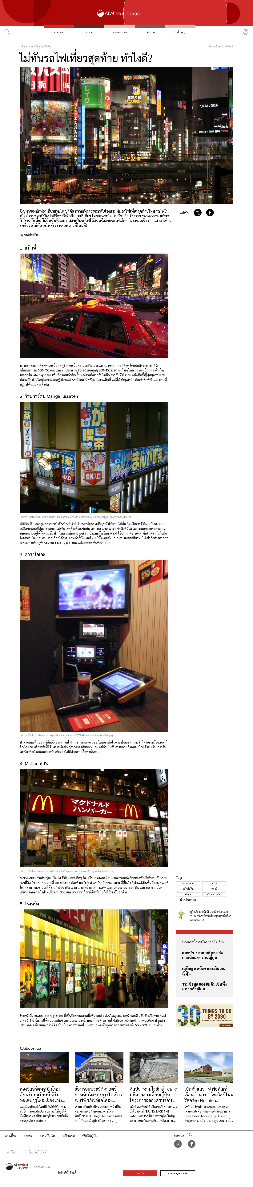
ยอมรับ (140, 1173)
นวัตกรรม (150, 32)
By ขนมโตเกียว (29, 235)
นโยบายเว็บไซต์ (36, 1152)
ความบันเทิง (120, 32)
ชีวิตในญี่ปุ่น (180, 32)
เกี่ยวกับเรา (11, 1152)
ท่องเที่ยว (59, 32)
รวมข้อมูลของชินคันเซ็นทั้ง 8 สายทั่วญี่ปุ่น (204, 986)
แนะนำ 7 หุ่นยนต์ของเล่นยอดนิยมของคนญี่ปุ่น (202, 955)
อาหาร (89, 32)
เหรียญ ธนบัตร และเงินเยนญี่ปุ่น (204, 971)
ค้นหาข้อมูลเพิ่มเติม (178, 1173)
